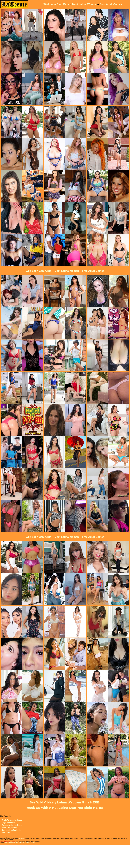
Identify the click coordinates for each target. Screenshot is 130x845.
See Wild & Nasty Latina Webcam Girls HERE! (65, 802)
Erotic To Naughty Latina (12, 820)
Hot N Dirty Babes (9, 828)
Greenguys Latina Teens (12, 825)
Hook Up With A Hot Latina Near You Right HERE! (65, 807)
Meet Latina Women (84, 4)
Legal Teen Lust (8, 823)
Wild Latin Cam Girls (56, 4)
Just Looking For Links (11, 830)
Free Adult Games (111, 4)
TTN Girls (6, 833)
